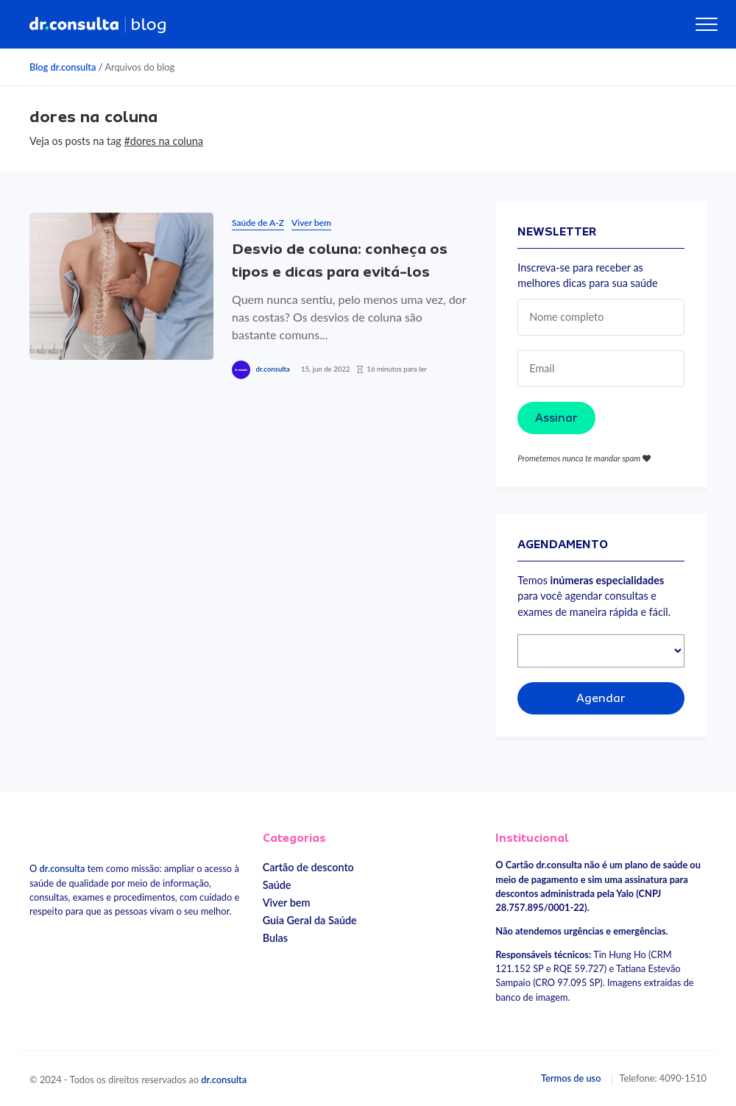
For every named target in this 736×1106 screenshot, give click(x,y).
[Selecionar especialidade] (600, 650)
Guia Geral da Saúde (310, 920)
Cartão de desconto (308, 867)
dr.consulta (272, 369)
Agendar (601, 698)
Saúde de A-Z (258, 222)
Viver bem (311, 222)
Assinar (556, 418)
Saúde (277, 885)
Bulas (275, 938)
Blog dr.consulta (62, 67)
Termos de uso (571, 1078)
